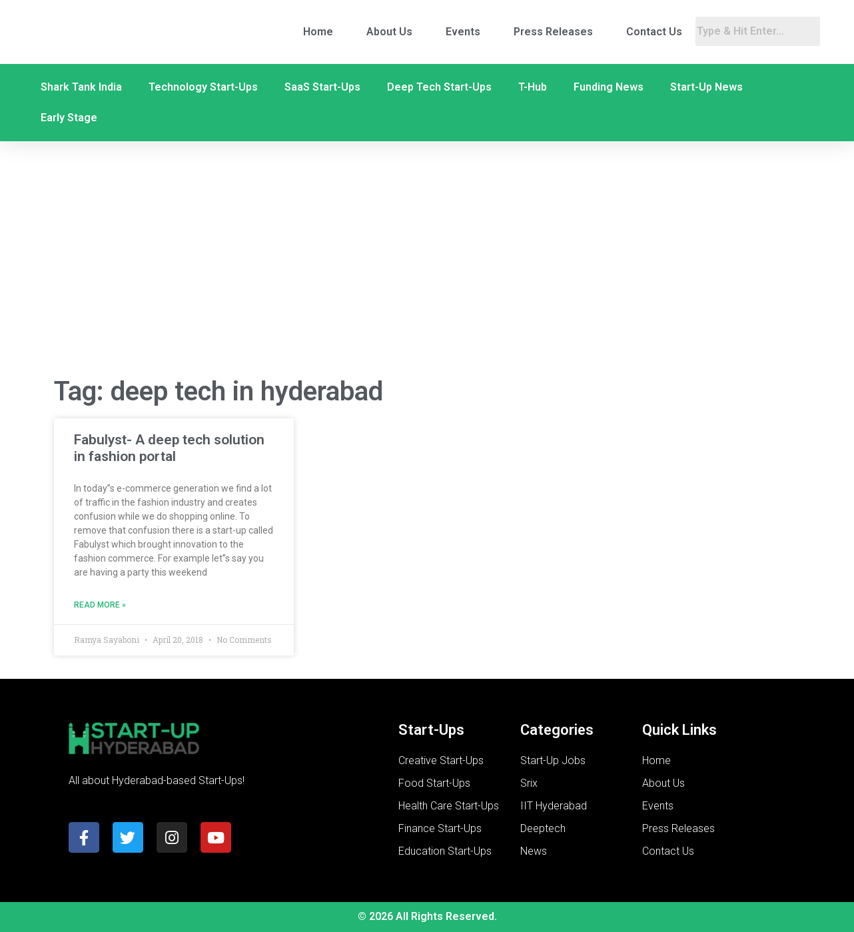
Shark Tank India (81, 87)
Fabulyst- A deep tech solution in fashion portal (169, 448)
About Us (389, 31)
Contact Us (654, 31)
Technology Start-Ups (203, 87)
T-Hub (532, 87)
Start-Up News (706, 87)
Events (463, 31)
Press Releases (553, 31)
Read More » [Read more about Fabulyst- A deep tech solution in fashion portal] (100, 605)
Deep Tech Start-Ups (439, 87)
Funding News (608, 87)
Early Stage (69, 117)
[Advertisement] (427, 258)
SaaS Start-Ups (322, 87)
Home (318, 31)
